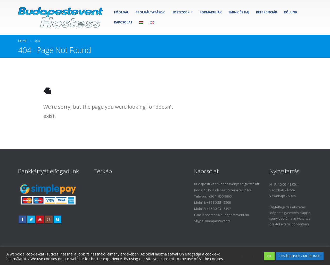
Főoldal (121, 12)
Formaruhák (211, 12)
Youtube (40, 219)
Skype (57, 219)
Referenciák (266, 12)
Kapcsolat (123, 22)
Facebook (22, 219)
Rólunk (290, 12)
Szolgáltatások (150, 12)
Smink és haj (238, 12)
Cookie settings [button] (246, 256)
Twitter (31, 219)
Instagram (49, 219)
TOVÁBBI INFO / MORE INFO (299, 256)
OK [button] (269, 256)
